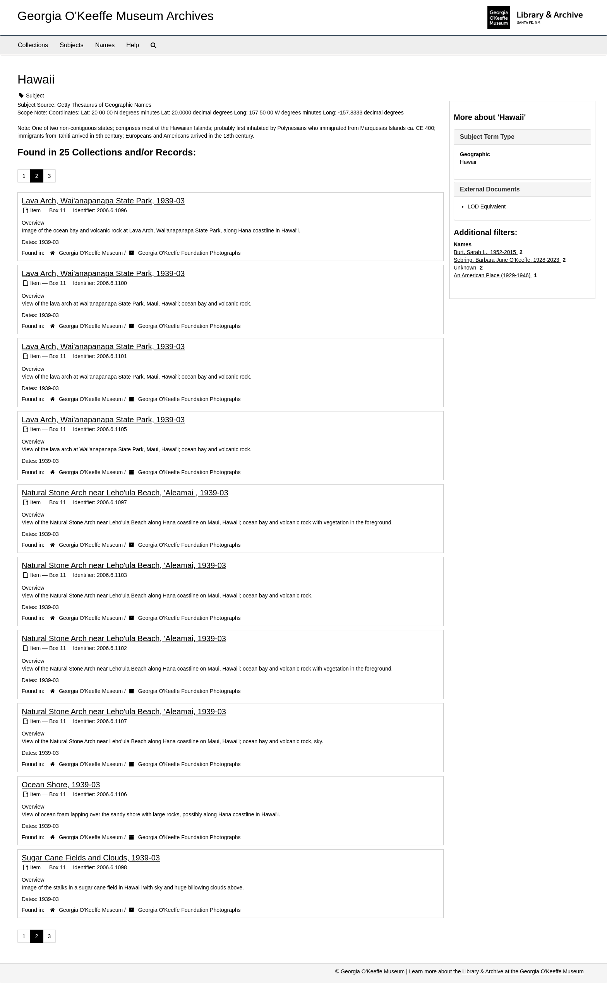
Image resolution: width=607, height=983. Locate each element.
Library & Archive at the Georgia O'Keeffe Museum (523, 971)
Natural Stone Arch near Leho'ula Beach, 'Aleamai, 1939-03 (124, 565)
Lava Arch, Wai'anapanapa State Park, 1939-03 (103, 200)
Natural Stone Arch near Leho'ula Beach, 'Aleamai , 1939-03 (125, 492)
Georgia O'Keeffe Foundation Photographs (189, 253)
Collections (33, 45)
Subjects (71, 45)
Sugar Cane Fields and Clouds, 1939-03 (91, 857)
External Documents (490, 189)
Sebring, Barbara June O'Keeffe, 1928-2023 (507, 260)
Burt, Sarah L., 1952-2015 (486, 252)
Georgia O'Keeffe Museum (91, 253)
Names (105, 45)
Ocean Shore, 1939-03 (61, 784)
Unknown (466, 268)
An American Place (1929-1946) (493, 275)
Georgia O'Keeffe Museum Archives (115, 16)
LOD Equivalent (487, 206)
